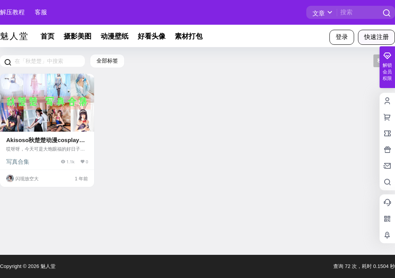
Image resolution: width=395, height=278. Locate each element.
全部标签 (107, 61)
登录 (342, 37)
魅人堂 (47, 266)
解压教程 (12, 12)
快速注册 (376, 37)
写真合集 (17, 161)
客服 (41, 12)
